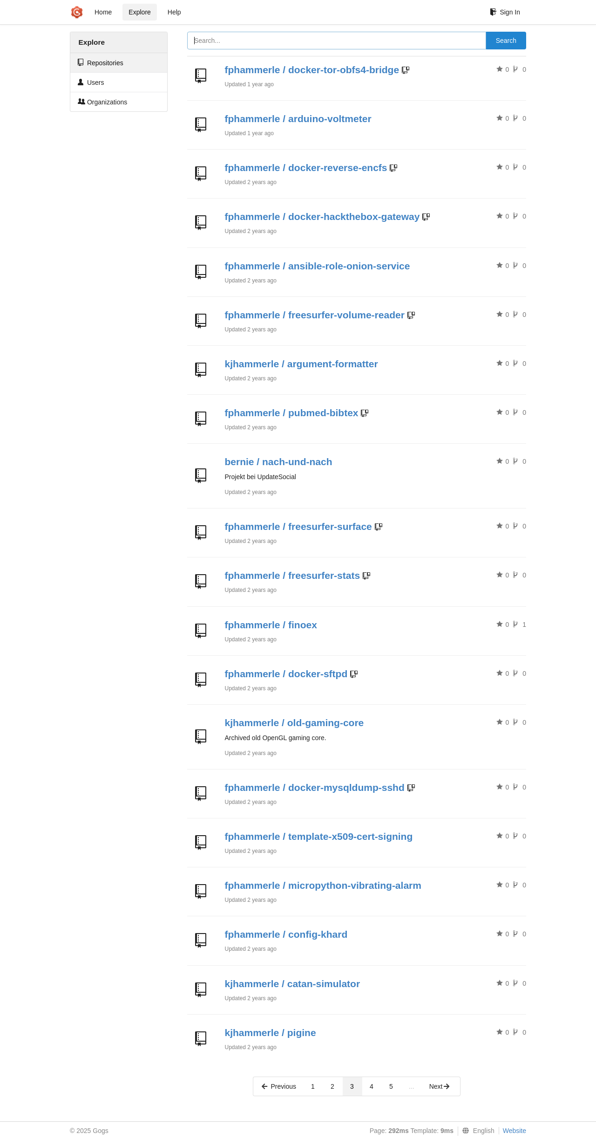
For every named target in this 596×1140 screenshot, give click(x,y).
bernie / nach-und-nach (278, 461)
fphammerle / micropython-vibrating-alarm (323, 885)
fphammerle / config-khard (286, 934)
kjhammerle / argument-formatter (301, 363)
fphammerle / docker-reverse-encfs (306, 167)
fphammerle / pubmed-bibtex (292, 412)
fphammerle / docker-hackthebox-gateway (322, 216)
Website (514, 1130)
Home (103, 12)
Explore (139, 12)
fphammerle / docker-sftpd (286, 673)
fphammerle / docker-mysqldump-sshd (315, 787)
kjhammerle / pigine (270, 1032)
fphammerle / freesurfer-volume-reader (315, 314)
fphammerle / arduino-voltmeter (298, 118)
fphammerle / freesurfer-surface (298, 526)
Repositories (100, 63)
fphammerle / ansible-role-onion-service (317, 266)
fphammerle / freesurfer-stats (292, 575)
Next (439, 1086)
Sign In (505, 12)
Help (174, 12)
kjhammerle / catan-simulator (292, 983)
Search (506, 40)
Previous (278, 1086)
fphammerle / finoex (271, 624)
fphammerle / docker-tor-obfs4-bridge (312, 69)
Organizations (102, 102)
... (411, 1086)
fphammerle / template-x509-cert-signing (319, 836)
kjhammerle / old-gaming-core (294, 722)
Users (91, 82)
